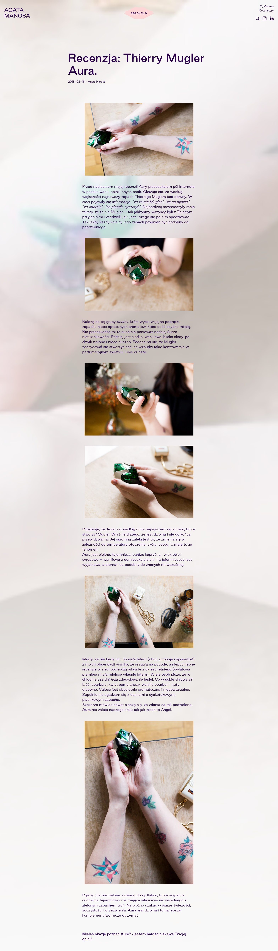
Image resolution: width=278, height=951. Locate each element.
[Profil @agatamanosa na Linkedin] (271, 18)
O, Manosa (267, 6)
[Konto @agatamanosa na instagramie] (264, 18)
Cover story (266, 10)
